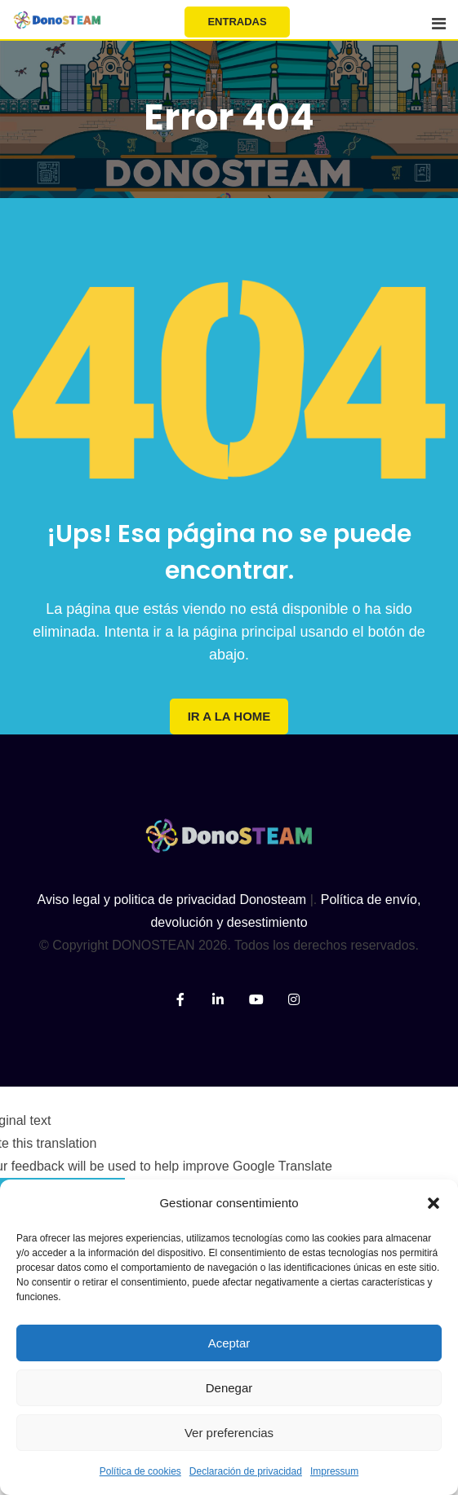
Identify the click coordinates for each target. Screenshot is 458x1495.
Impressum (334, 1471)
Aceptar (229, 1343)
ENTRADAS (236, 21)
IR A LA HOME (229, 716)
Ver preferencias (229, 1433)
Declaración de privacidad (245, 1471)
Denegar (229, 1388)
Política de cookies (140, 1471)
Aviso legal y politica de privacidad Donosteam (172, 899)
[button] (433, 1203)
